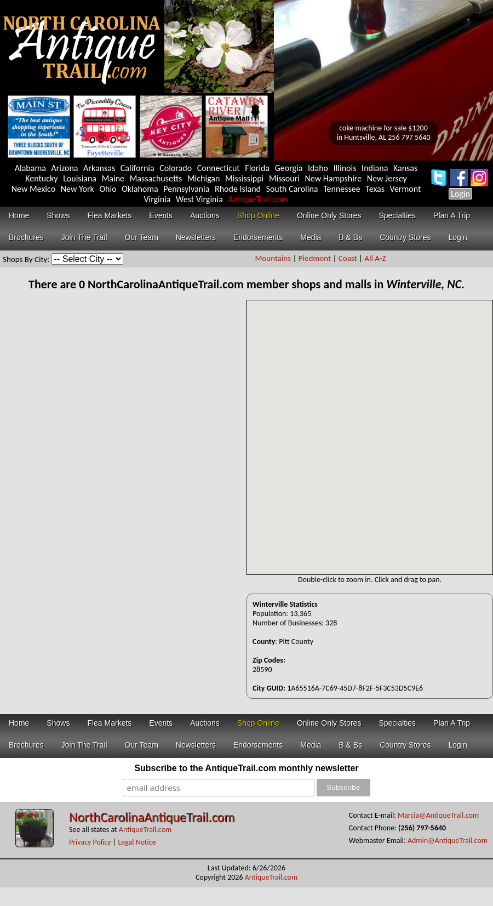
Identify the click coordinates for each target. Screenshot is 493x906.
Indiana (375, 168)
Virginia (157, 199)
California (137, 168)
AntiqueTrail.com (258, 199)
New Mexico (33, 189)
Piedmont (315, 258)
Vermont (405, 189)
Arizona (64, 168)
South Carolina (292, 189)
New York (77, 189)
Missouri (284, 178)
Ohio (108, 189)
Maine (113, 178)
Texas (375, 189)
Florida (257, 168)
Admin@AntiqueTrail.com (448, 840)
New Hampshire (333, 178)
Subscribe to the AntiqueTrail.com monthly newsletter (246, 768)
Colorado (175, 168)
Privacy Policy (90, 842)
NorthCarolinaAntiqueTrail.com (151, 817)
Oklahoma (140, 189)
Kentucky (41, 178)
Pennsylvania (186, 189)
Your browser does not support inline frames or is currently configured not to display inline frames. (369, 437)
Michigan (203, 178)
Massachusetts (156, 178)
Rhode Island (238, 189)
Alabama (30, 168)
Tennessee (341, 189)
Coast (348, 258)
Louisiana (79, 178)
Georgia (289, 168)
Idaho (318, 168)
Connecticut (218, 168)
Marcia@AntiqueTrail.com (438, 815)
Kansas (405, 168)
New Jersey (387, 178)
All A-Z (375, 258)
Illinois (345, 168)
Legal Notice (137, 842)
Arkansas (99, 168)
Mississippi (244, 178)
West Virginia (199, 199)
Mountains (274, 258)
